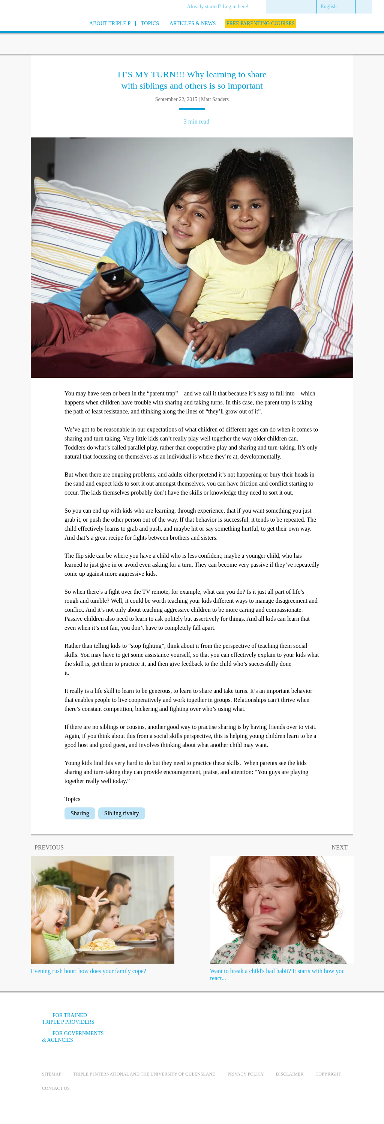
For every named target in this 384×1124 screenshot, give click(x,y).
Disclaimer (289, 1074)
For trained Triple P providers (68, 1018)
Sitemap (51, 1074)
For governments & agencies (73, 1036)
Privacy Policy (246, 1074)
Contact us (56, 1088)
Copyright (328, 1074)
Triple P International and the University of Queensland (144, 1074)
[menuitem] (220, 7)
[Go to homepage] (23, 33)
